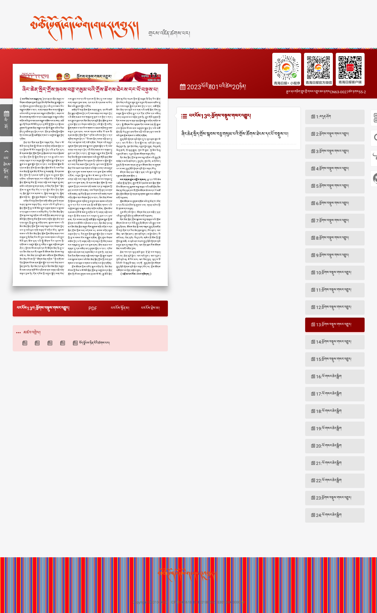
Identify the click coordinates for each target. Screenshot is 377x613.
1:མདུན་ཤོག (323, 117)
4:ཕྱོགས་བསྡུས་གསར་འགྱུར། (332, 169)
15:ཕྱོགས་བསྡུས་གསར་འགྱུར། (334, 359)
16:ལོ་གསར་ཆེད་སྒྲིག (329, 376)
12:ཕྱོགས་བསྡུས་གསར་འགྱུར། (334, 307)
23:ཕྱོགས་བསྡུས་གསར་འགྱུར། (334, 498)
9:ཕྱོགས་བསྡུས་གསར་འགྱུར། (332, 255)
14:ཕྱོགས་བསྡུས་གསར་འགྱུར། (334, 342)
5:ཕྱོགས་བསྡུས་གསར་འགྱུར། (332, 186)
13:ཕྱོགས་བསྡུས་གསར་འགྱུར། (334, 324)
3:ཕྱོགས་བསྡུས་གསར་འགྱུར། (332, 151)
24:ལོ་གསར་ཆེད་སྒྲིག (329, 515)
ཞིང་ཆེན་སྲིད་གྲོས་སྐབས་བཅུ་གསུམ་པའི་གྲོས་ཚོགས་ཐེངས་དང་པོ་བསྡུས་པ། (235, 134)
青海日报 (25, 343)
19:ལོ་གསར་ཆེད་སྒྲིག (329, 428)
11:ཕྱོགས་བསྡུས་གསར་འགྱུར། (334, 290)
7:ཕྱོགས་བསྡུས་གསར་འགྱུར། (332, 220)
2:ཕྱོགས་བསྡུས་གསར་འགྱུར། (332, 134)
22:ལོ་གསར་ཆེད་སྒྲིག (329, 480)
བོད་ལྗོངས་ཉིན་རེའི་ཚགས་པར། (94, 343)
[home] (100, 18)
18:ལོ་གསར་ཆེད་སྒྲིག (329, 411)
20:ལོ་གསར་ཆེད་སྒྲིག (329, 446)
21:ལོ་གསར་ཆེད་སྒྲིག (329, 463)
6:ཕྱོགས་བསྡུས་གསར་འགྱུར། (332, 203)
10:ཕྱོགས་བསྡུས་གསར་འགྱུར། (334, 272)
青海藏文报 (38, 343)
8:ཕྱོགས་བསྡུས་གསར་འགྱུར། (332, 238)
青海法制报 (63, 343)
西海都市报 (51, 343)
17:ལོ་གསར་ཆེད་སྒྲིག (329, 394)
